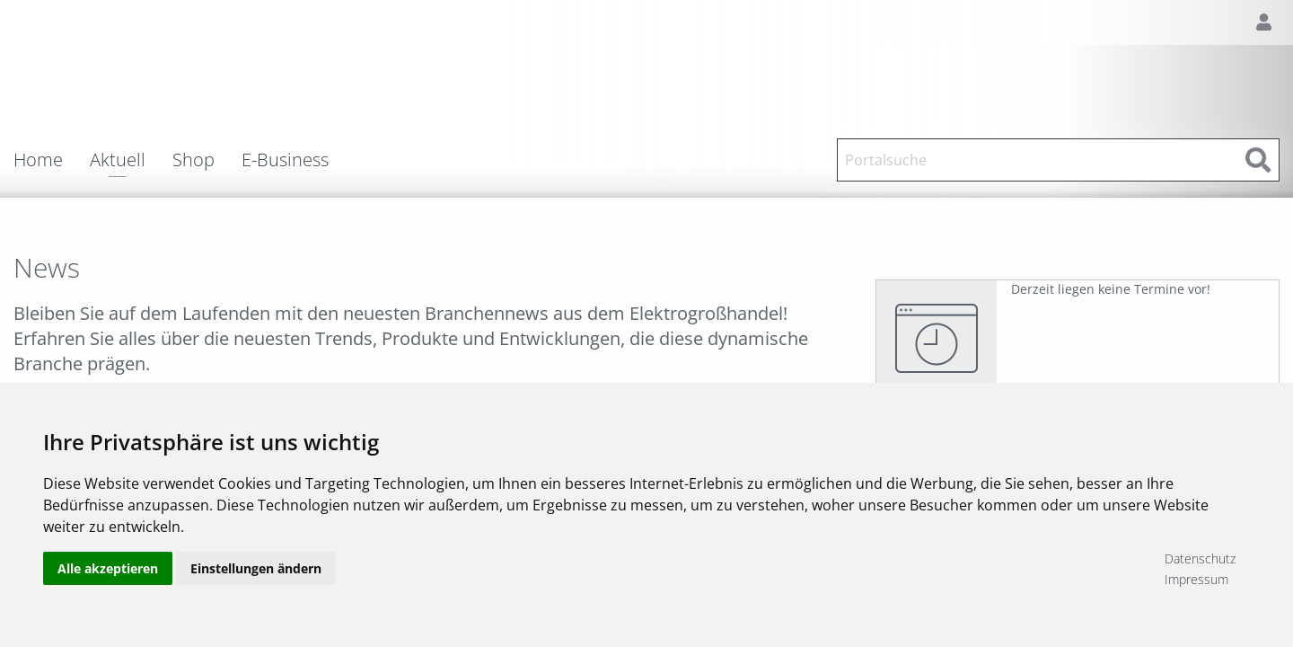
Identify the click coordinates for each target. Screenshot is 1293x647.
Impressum (1196, 579)
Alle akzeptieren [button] (107, 568)
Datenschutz (1200, 558)
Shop (193, 160)
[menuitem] (51, 160)
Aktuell (117, 161)
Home (38, 160)
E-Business (285, 160)
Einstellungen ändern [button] (255, 568)
